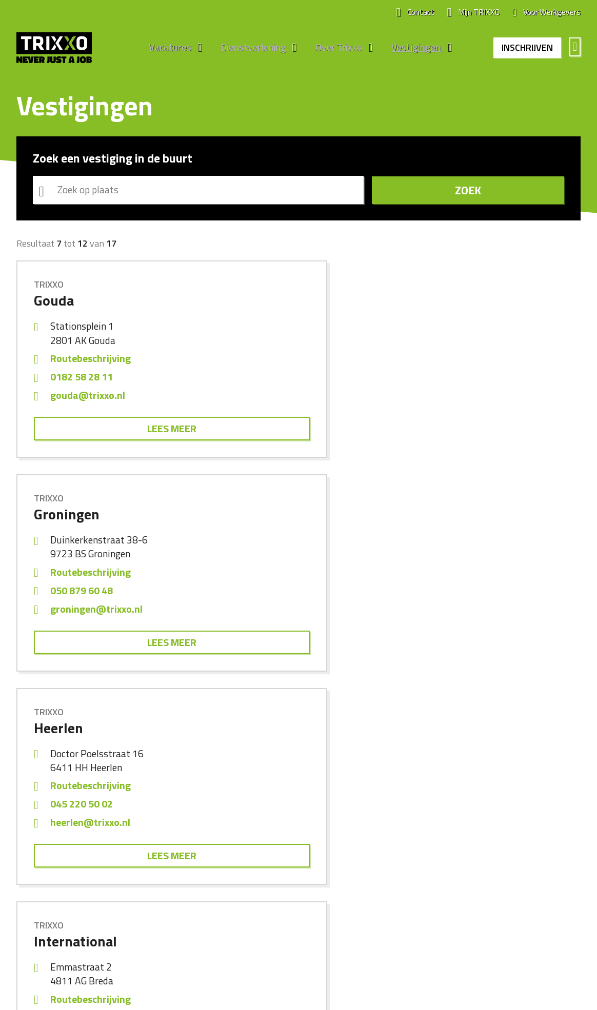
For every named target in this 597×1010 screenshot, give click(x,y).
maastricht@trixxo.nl (292, 614)
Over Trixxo (335, 48)
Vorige (261, 704)
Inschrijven (525, 48)
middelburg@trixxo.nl (486, 614)
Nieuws (319, 833)
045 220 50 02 (468, 380)
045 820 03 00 (275, 595)
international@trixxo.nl (103, 614)
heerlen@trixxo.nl (477, 399)
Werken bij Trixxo (335, 817)
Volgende (336, 704)
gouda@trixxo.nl (87, 399)
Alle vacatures (40, 817)
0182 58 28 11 (81, 380)
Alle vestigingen (479, 817)
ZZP (169, 883)
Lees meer (105, 432)
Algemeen (179, 817)
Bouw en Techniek (193, 833)
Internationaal (186, 866)
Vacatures (167, 48)
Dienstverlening (250, 48)
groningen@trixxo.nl (290, 399)
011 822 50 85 (468, 595)
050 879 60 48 (275, 380)
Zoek (518, 191)
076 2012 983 (80, 595)
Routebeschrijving (90, 362)
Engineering (182, 850)
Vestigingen (412, 48)
